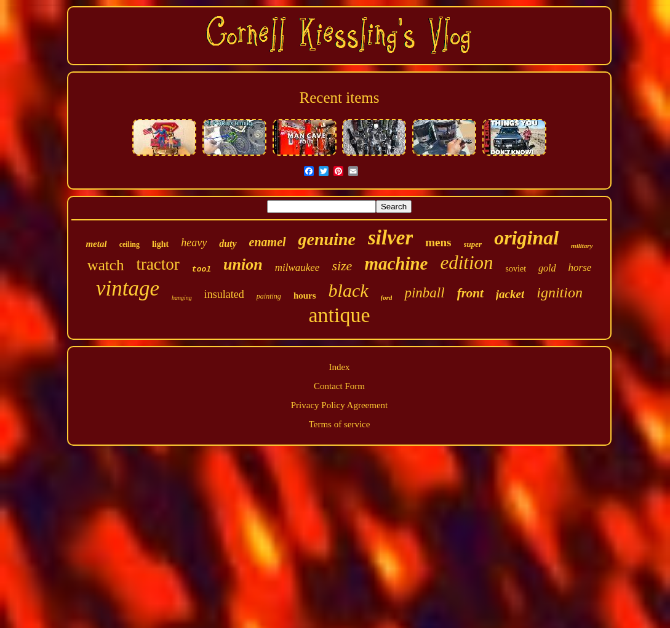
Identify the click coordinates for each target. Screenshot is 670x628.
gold (547, 268)
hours (304, 295)
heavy (194, 242)
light (160, 244)
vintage (127, 288)
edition (467, 262)
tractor (157, 264)
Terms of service (339, 424)
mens (438, 242)
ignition (559, 292)
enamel (267, 242)
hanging (182, 297)
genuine (327, 239)
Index (339, 367)
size (342, 265)
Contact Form (339, 386)
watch (105, 265)
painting (269, 296)
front (470, 293)
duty (227, 243)
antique (339, 315)
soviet (516, 268)
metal (96, 244)
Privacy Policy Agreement (339, 405)
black (349, 290)
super (473, 244)
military (581, 245)
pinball (424, 292)
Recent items (340, 97)
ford (387, 297)
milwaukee (297, 267)
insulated (224, 294)
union (243, 264)
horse (580, 267)
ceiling (129, 244)
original (526, 238)
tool (201, 269)
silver (390, 238)
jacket (510, 294)
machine (396, 263)
